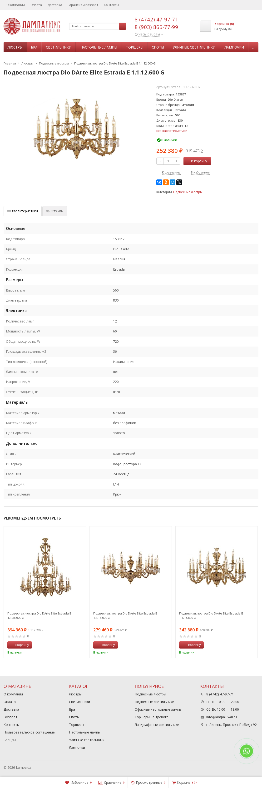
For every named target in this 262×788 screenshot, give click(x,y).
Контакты (111, 5)
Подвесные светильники (154, 701)
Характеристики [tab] (22, 211)
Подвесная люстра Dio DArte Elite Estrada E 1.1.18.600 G (125, 615)
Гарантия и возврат (83, 5)
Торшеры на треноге (151, 717)
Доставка (55, 5)
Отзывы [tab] (55, 211)
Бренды (10, 740)
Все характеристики (171, 131)
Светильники (58, 47)
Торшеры (134, 47)
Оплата (36, 5)
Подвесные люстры (187, 192)
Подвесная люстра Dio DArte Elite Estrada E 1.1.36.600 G (39, 615)
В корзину (196, 161)
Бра (34, 47)
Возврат (10, 717)
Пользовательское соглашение (29, 732)
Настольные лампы (98, 47)
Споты (158, 47)
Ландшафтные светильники (157, 724)
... (253, 47)
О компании (15, 5)
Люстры (15, 47)
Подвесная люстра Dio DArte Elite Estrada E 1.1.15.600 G (211, 615)
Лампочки (234, 47)
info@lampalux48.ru (221, 717)
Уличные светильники (194, 47)
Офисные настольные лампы (158, 709)
